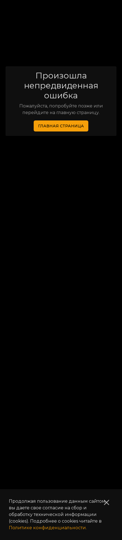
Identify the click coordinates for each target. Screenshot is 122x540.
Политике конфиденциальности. (48, 527)
